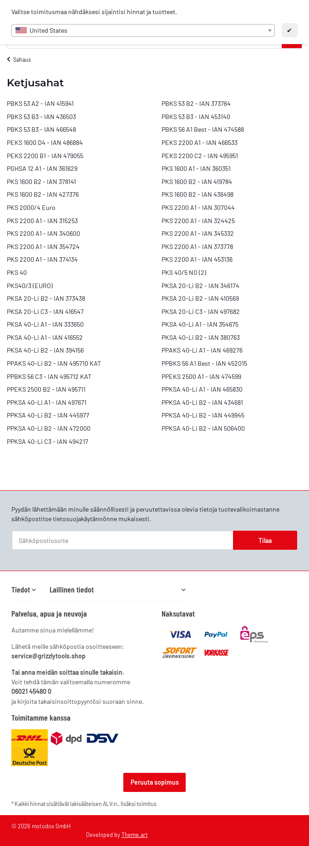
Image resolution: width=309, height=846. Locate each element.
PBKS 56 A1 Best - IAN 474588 (203, 129)
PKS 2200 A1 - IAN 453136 (197, 259)
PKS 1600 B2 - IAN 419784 (197, 181)
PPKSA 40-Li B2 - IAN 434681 (202, 402)
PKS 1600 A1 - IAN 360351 (196, 168)
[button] (23, 589)
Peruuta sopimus (155, 782)
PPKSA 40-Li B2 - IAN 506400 (203, 428)
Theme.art (135, 834)
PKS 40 (17, 272)
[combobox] (143, 30)
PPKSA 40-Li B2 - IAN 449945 (203, 415)
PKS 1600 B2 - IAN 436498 (197, 194)
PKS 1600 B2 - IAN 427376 (43, 194)
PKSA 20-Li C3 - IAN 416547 (45, 311)
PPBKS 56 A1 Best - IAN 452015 (204, 363)
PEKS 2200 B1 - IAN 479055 (45, 155)
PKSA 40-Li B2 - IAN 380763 (201, 337)
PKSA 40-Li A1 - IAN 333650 (45, 324)
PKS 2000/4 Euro (31, 207)
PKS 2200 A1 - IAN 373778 (197, 246)
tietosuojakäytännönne (85, 519)
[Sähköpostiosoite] (122, 540)
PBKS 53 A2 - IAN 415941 (40, 103)
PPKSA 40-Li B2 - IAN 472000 (49, 428)
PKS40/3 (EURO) (30, 285)
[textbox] (143, 30)
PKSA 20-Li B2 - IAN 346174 (200, 285)
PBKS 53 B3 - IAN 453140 (196, 116)
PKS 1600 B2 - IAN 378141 (41, 181)
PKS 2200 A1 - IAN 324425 (198, 220)
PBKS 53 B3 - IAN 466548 (41, 129)
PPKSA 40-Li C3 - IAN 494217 (47, 441)
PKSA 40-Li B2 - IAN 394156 (45, 350)
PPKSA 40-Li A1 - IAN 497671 (46, 402)
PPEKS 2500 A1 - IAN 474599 (201, 376)
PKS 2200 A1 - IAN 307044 (198, 207)
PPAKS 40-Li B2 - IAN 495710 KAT (54, 363)
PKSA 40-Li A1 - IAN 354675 (200, 324)
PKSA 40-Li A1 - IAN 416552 (45, 337)
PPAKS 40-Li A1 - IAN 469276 (202, 350)
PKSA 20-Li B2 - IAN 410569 (200, 298)
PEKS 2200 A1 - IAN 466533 (200, 142)
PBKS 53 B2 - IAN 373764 (196, 103)
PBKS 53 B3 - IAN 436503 (41, 116)
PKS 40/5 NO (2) (184, 272)
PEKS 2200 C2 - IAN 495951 (200, 155)
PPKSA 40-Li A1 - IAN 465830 (202, 389)
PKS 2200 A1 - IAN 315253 (42, 220)
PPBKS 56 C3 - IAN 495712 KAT (49, 376)
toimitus (147, 804)
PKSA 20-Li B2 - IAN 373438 (46, 298)
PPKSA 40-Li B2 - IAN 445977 (48, 415)
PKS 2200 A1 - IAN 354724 (43, 246)
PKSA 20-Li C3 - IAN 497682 (201, 311)
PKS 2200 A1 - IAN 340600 (43, 233)
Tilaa (265, 540)
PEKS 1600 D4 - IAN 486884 (45, 142)
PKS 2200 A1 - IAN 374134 (42, 259)
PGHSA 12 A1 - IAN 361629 (42, 168)
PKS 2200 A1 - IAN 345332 (198, 233)
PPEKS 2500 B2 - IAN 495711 (46, 389)
